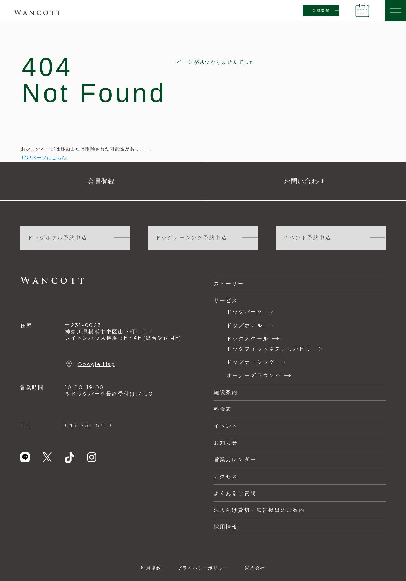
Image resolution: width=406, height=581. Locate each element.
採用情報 (226, 526)
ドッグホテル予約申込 (58, 237)
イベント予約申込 (307, 237)
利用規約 (151, 568)
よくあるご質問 (235, 493)
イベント (226, 425)
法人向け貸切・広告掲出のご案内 (259, 509)
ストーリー (229, 283)
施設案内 (226, 392)
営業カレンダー (235, 459)
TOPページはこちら (44, 157)
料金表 (223, 408)
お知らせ (226, 442)
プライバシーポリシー (203, 568)
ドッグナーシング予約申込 (191, 237)
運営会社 (255, 568)
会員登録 (321, 10)
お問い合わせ (304, 181)
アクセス (226, 476)
